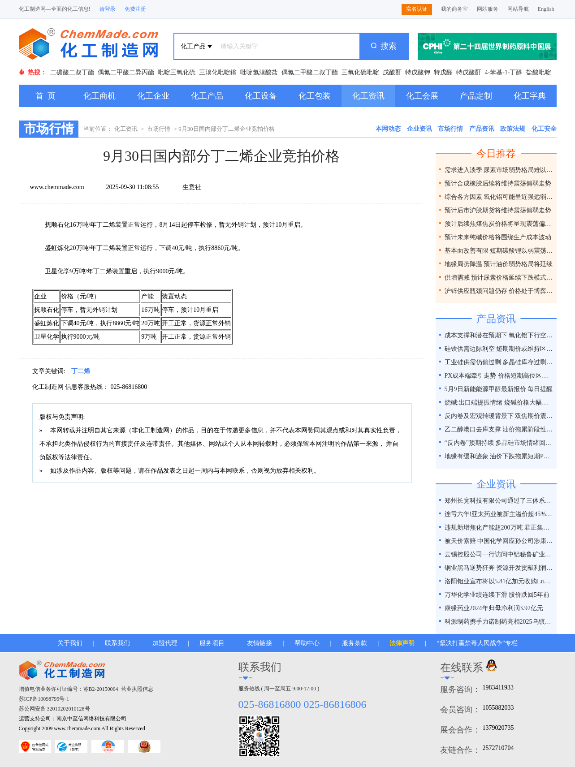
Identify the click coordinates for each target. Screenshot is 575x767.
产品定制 (476, 95)
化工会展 (422, 95)
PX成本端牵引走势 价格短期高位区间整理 (499, 375)
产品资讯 (481, 128)
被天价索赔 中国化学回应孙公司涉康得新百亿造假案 (499, 541)
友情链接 (259, 643)
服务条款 (354, 643)
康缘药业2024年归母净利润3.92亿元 (494, 608)
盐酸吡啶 (538, 72)
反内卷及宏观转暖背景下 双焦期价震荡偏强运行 (499, 416)
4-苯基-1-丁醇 (504, 72)
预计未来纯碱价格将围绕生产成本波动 (498, 237)
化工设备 (261, 95)
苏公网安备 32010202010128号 (54, 709)
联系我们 (117, 643)
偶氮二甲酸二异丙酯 (126, 72)
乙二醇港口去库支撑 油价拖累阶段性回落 (499, 429)
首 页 (45, 95)
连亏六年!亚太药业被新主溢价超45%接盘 (499, 514)
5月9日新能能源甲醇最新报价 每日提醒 (499, 389)
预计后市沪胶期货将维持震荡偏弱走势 (498, 210)
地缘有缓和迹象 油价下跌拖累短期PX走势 (499, 456)
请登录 (107, 9)
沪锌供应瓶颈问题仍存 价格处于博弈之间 (499, 291)
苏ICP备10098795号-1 (44, 699)
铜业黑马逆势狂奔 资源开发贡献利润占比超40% (499, 567)
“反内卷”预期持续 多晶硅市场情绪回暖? (499, 443)
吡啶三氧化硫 (176, 72)
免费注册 (135, 9)
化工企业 (153, 95)
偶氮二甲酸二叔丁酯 (309, 72)
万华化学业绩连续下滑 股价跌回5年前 (497, 594)
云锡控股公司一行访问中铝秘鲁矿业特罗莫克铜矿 (499, 554)
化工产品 (207, 95)
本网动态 (388, 128)
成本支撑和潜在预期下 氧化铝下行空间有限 (499, 335)
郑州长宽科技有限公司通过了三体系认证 (499, 500)
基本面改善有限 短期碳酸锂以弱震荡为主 (499, 250)
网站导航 (518, 9)
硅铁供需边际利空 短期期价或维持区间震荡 (499, 348)
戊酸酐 (392, 72)
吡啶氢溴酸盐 (259, 72)
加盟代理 (164, 643)
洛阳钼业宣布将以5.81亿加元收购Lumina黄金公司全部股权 (499, 581)
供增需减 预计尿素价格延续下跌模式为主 (499, 277)
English (546, 9)
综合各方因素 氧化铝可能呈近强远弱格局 (499, 197)
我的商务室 (454, 9)
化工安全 (544, 128)
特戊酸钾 (417, 72)
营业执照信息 (137, 689)
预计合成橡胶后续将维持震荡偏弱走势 (498, 183)
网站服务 (487, 9)
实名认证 (417, 9)
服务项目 (212, 643)
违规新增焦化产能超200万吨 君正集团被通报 (499, 527)
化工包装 (314, 95)
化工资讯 (368, 95)
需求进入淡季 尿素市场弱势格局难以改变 (499, 170)
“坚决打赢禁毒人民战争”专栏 (477, 643)
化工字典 (530, 95)
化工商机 (99, 95)
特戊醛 (443, 72)
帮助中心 (307, 643)
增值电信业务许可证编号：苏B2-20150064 (68, 689)
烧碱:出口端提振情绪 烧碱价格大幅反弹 (499, 402)
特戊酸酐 (468, 72)
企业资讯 (419, 128)
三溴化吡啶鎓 (218, 72)
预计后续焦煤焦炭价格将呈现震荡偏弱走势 (499, 223)
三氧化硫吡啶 (360, 72)
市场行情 (158, 128)
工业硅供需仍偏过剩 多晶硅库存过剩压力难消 (499, 362)
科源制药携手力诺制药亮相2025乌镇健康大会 (499, 621)
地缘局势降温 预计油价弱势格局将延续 (499, 264)
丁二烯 (80, 371)
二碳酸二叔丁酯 (72, 72)
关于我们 (69, 643)
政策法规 (512, 128)
